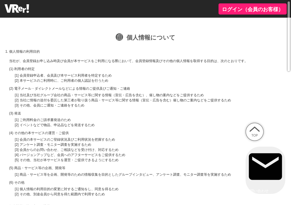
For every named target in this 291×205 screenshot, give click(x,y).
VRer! (17, 8)
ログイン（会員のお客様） (252, 9)
